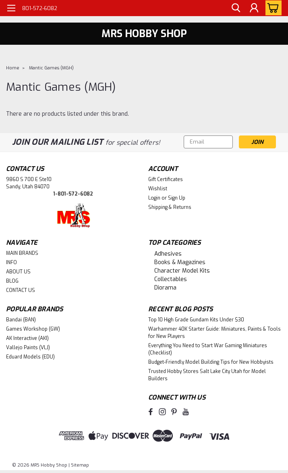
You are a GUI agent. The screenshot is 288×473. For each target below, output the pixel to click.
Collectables (170, 279)
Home (12, 68)
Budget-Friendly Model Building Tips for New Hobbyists (210, 362)
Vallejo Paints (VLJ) (28, 347)
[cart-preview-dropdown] (271, 7)
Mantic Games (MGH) (51, 68)
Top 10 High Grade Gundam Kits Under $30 (196, 320)
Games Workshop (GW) (33, 329)
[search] (236, 8)
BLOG (12, 281)
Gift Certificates (165, 179)
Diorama (165, 288)
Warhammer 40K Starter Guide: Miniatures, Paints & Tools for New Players (214, 333)
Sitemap (80, 465)
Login (154, 198)
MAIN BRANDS (22, 253)
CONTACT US (20, 290)
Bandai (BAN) (21, 320)
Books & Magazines (179, 262)
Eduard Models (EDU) (30, 357)
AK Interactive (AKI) (27, 338)
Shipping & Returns (169, 207)
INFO (11, 262)
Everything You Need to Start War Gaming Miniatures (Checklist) (207, 349)
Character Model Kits (182, 271)
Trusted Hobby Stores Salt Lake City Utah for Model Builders (207, 375)
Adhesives (168, 254)
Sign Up (176, 198)
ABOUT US (18, 272)
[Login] (254, 8)
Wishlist (157, 188)
